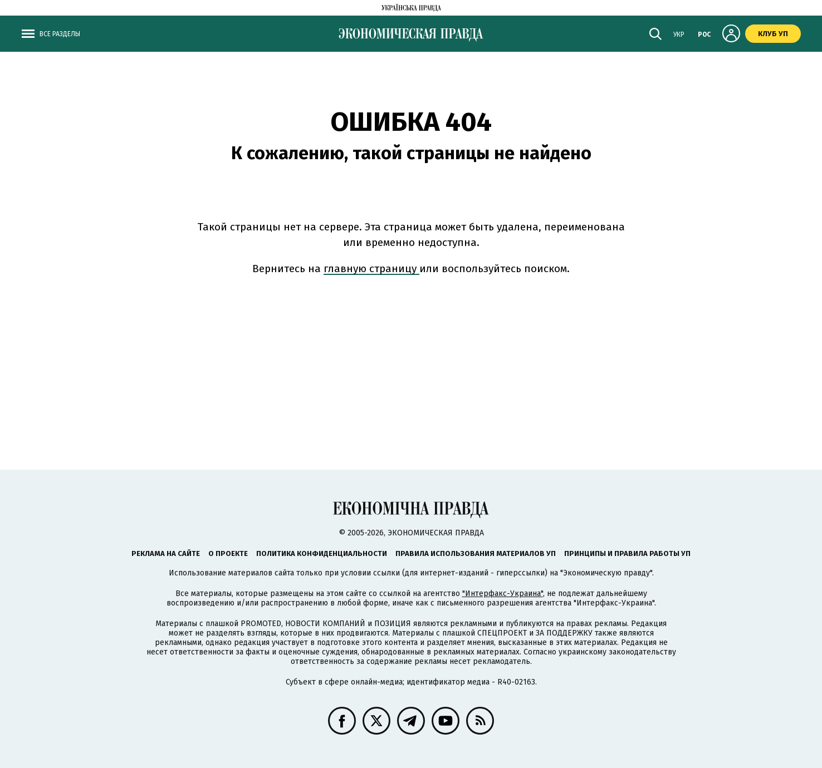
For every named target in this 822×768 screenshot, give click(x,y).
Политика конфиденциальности (321, 553)
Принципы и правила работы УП (627, 553)
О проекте (228, 553)
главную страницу (371, 268)
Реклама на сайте (165, 553)
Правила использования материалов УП (475, 553)
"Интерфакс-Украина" (502, 593)
